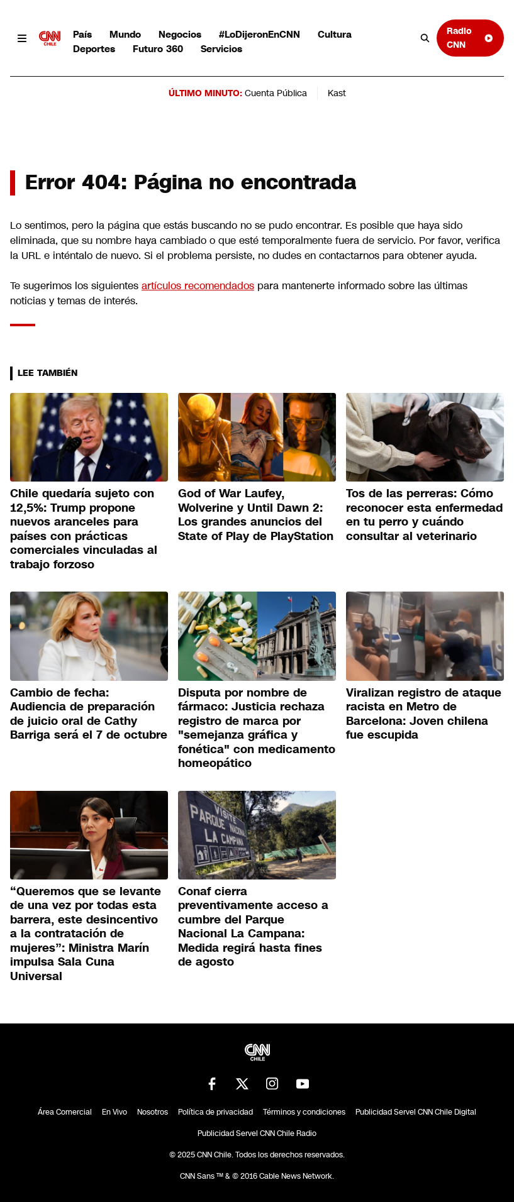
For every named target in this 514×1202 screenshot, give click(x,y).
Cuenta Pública (276, 93)
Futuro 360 (158, 48)
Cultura (335, 34)
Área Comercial (65, 1112)
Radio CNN (470, 37)
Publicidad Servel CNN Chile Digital (415, 1112)
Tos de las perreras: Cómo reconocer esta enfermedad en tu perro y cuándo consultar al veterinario (424, 514)
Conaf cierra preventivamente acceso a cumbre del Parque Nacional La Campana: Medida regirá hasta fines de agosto (253, 927)
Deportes (94, 48)
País (82, 34)
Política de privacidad (215, 1112)
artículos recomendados (198, 285)
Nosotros (152, 1112)
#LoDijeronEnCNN (259, 34)
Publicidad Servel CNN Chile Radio (257, 1133)
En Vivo (114, 1112)
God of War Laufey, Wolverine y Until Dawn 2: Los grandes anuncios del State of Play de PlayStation (255, 514)
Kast (337, 93)
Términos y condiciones (304, 1112)
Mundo (125, 34)
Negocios (180, 34)
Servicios (221, 48)
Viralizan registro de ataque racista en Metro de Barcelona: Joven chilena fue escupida (423, 714)
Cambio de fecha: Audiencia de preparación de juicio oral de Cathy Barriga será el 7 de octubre (88, 714)
